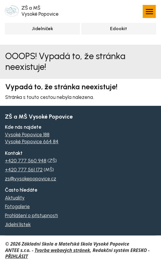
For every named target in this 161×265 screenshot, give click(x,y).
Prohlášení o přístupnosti (31, 215)
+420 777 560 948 (25, 161)
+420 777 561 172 (24, 170)
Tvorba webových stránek (62, 250)
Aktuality (15, 198)
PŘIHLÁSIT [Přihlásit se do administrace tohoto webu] (16, 256)
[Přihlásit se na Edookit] (118, 29)
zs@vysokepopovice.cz (30, 178)
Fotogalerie (17, 206)
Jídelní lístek (18, 224)
